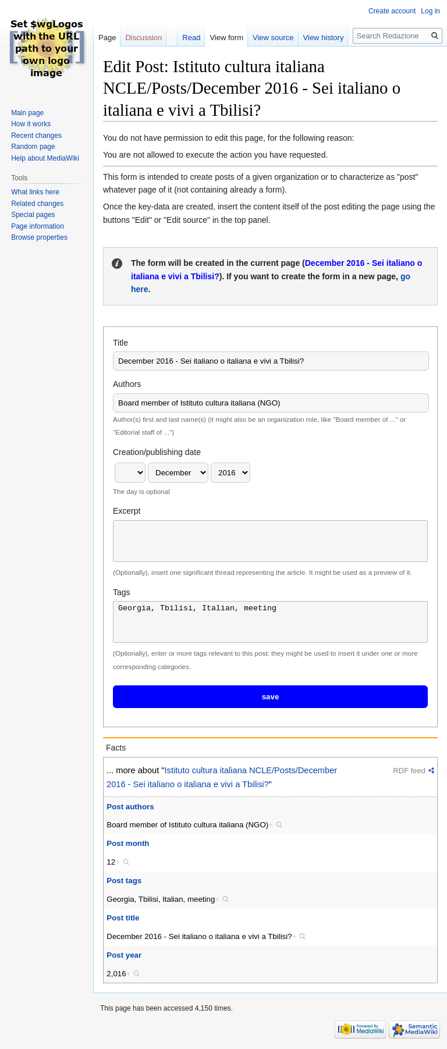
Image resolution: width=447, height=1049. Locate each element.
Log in (430, 11)
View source (273, 37)
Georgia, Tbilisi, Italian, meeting (270, 622)
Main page (27, 113)
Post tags (124, 880)
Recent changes (36, 135)
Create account (392, 11)
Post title (123, 917)
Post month (128, 843)
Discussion (143, 37)
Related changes (37, 204)
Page (107, 37)
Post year (124, 955)
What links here (35, 192)
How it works (31, 124)
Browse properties (39, 237)
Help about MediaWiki (45, 158)
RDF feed (409, 770)
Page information (37, 226)
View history (323, 37)
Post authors (130, 806)
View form (226, 37)
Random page (33, 147)
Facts (116, 747)
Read (191, 37)
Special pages (33, 215)
